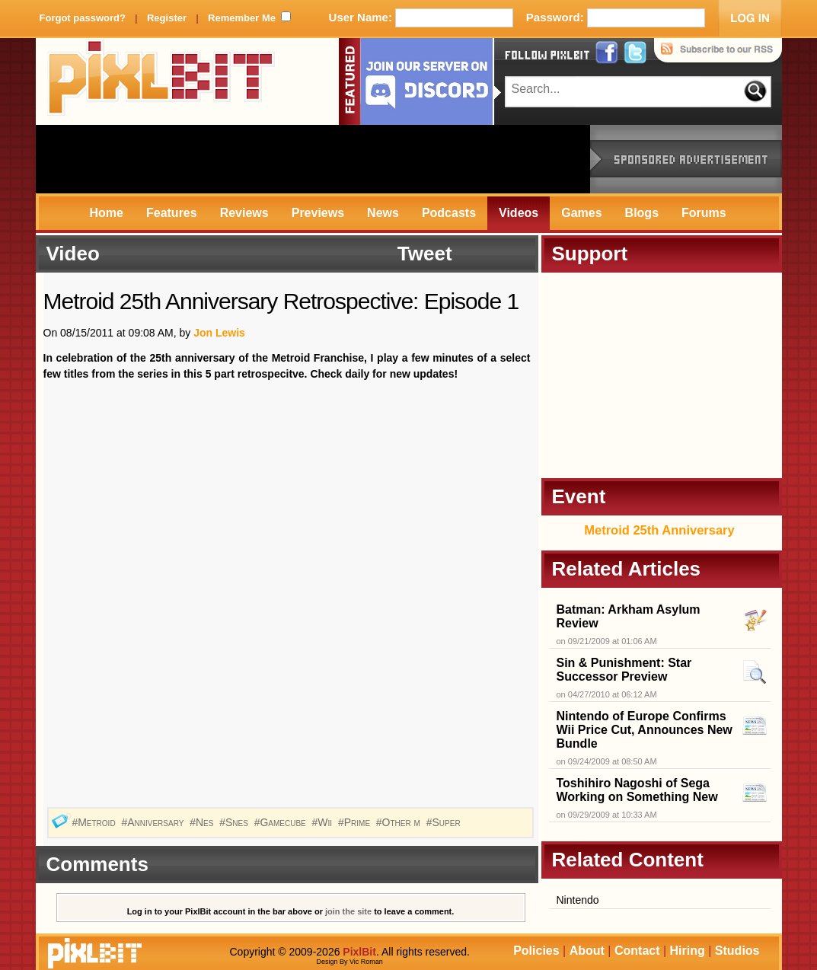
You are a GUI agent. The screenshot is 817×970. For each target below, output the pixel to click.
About (587, 950)
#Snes (235, 822)
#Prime (355, 822)
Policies (536, 950)
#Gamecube (281, 822)
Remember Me (242, 18)
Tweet (424, 253)
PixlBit (161, 81)
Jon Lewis (219, 333)
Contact (637, 950)
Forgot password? (83, 18)
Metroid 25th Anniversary (659, 530)
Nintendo (578, 900)
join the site (348, 911)
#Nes (203, 822)
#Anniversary (154, 822)
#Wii (323, 822)
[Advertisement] (313, 159)
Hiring (687, 950)
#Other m (399, 822)
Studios (737, 950)
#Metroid (95, 822)
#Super (445, 822)
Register (167, 18)
